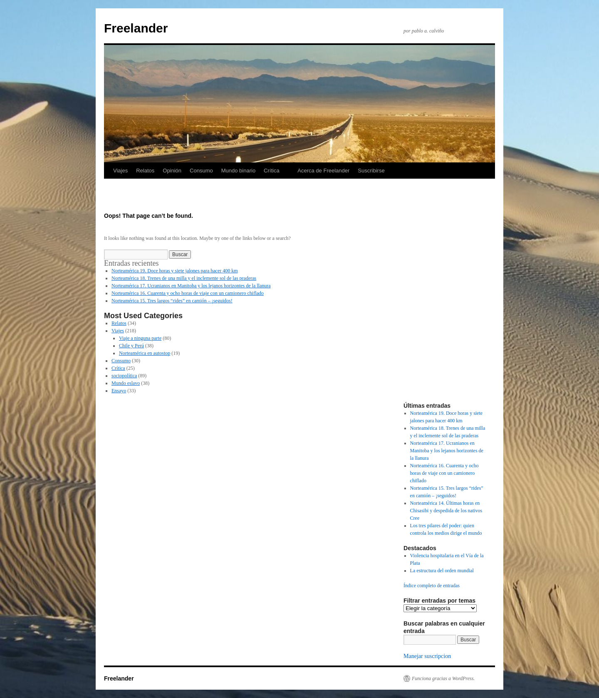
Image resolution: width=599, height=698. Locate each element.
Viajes (120, 170)
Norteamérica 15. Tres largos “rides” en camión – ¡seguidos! (172, 301)
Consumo (201, 170)
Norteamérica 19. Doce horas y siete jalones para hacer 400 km (174, 271)
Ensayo (118, 391)
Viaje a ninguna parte (140, 338)
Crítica (272, 170)
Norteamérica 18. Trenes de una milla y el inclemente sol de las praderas (183, 278)
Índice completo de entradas (431, 585)
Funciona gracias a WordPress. (443, 678)
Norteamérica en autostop (144, 353)
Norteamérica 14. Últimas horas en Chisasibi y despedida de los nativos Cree (446, 510)
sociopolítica (124, 376)
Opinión (172, 170)
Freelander (136, 28)
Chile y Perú (131, 346)
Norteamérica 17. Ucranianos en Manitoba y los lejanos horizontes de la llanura (191, 286)
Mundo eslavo (125, 383)
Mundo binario (238, 170)
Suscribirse (371, 170)
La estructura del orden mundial (442, 570)
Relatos (145, 170)
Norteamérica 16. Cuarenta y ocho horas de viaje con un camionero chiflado (187, 293)
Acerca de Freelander (323, 170)
